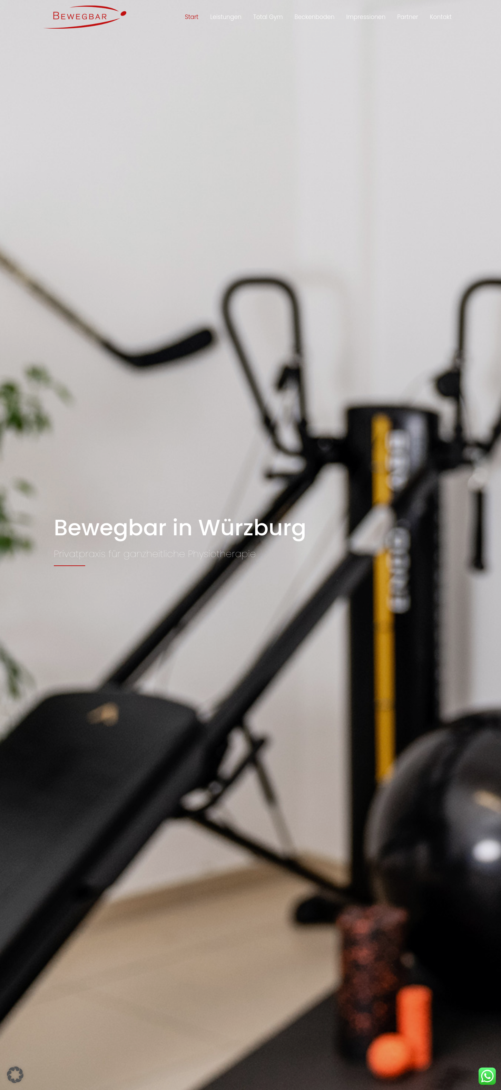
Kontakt (441, 17)
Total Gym (268, 17)
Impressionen (365, 17)
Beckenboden (315, 17)
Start (191, 17)
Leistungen (226, 17)
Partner (407, 17)
